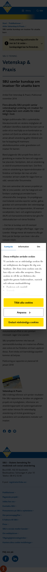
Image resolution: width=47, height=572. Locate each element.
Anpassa (23, 312)
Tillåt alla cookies (23, 302)
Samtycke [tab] (8, 246)
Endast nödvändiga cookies (24, 322)
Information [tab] (23, 246)
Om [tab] (38, 246)
